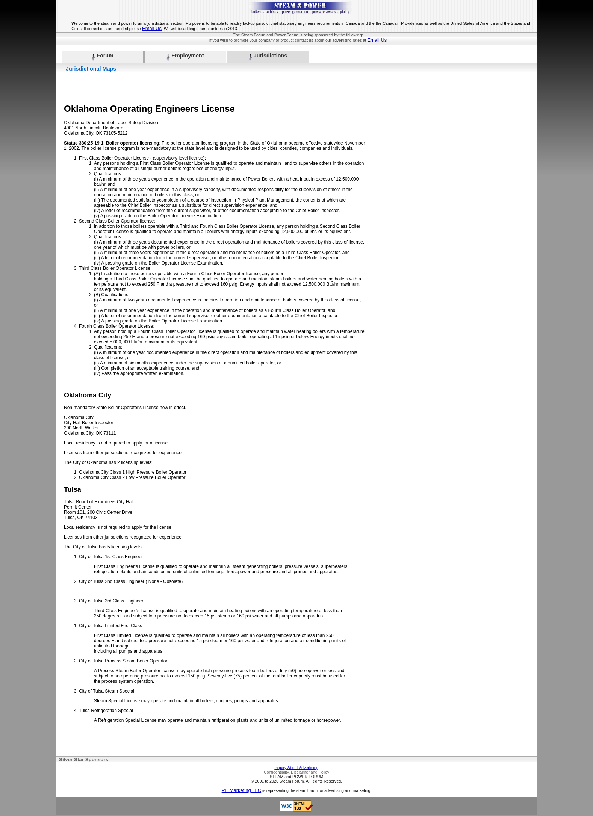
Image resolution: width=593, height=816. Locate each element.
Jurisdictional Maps (91, 69)
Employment (185, 57)
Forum (102, 57)
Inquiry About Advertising (296, 767)
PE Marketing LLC (242, 790)
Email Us (152, 28)
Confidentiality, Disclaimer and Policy (296, 772)
